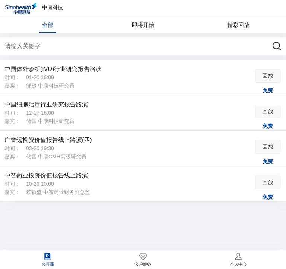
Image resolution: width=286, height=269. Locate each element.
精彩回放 (238, 25)
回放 (267, 75)
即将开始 (143, 25)
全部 (47, 25)
